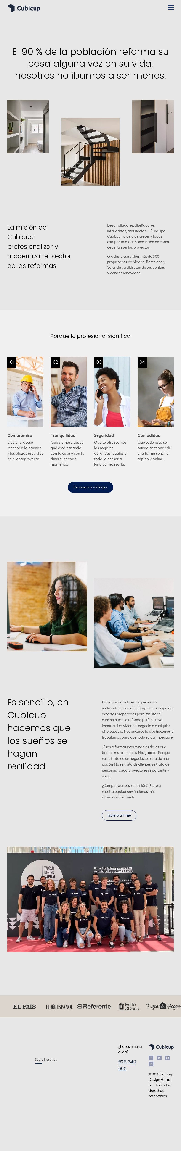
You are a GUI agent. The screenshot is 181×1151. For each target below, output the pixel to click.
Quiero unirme (119, 815)
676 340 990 (127, 1065)
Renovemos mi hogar (90, 487)
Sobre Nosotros (46, 1059)
